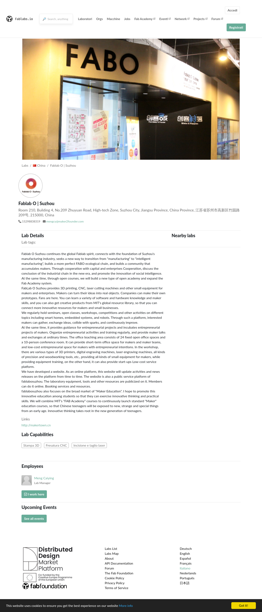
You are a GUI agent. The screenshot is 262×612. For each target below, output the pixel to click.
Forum (217, 19)
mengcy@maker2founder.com (65, 221)
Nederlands (188, 573)
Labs (25, 165)
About (109, 558)
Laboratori (85, 19)
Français (185, 563)
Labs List (111, 548)
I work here (34, 494)
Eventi (165, 19)
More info (126, 606)
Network (182, 19)
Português (187, 578)
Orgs (99, 19)
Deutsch (186, 548)
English (185, 553)
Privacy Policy (115, 583)
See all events (34, 518)
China (39, 165)
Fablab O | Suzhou (63, 165)
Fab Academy (144, 19)
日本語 (185, 583)
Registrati (236, 27)
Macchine (113, 19)
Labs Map (112, 553)
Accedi (232, 10)
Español (185, 558)
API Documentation (119, 563)
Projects (200, 19)
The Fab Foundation (119, 573)
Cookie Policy (114, 578)
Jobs (127, 19)
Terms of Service (116, 588)
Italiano (185, 568)
